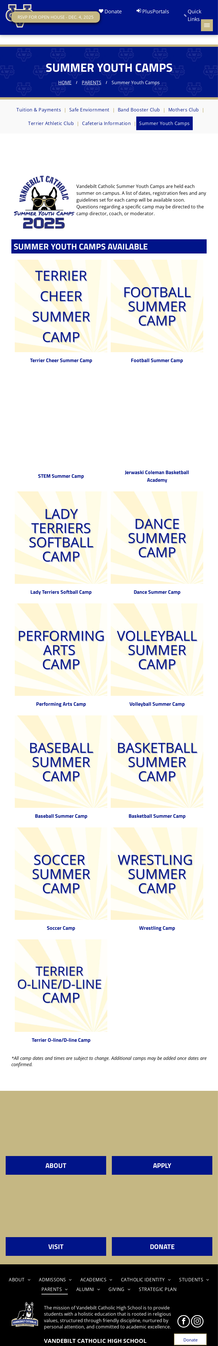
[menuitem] (40, 110)
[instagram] (197, 1322)
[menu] (207, 25)
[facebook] (183, 1322)
